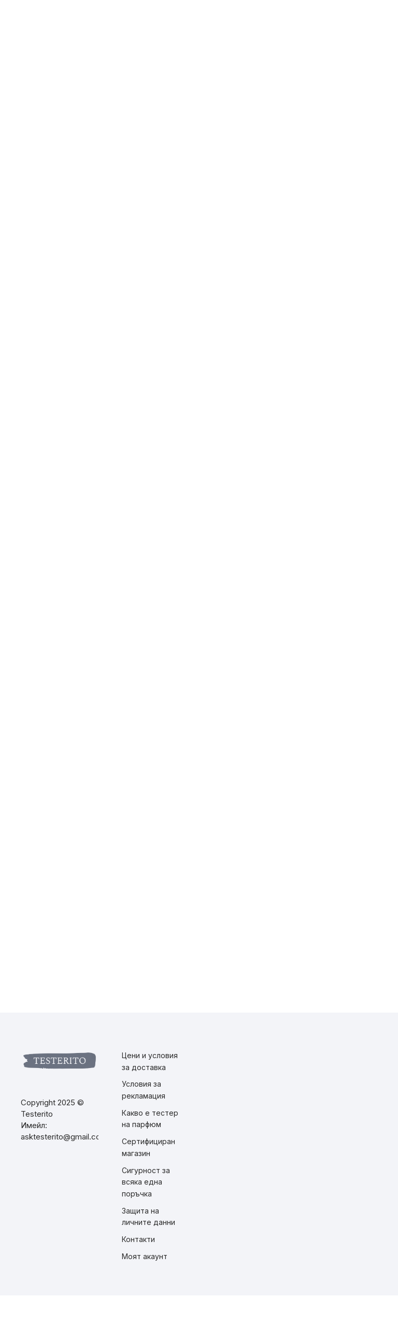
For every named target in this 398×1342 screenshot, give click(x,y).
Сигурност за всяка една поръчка (146, 1182)
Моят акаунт (144, 1256)
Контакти (138, 1239)
